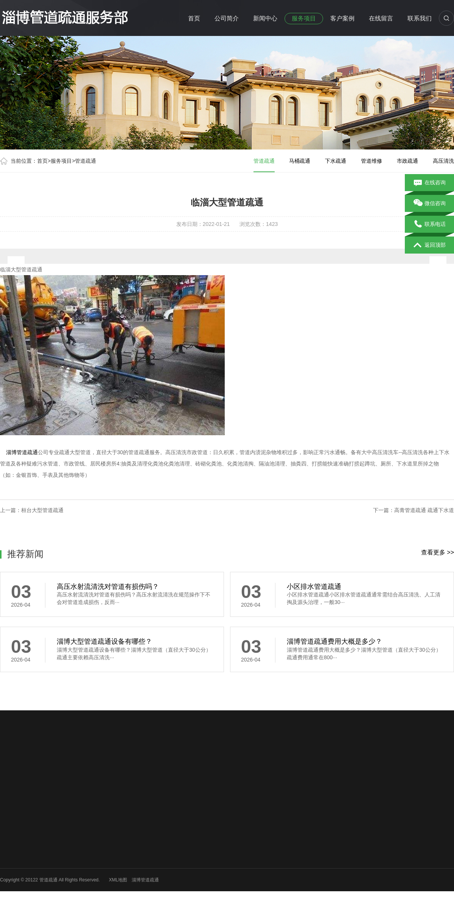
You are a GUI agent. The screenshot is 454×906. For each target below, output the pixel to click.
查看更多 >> (437, 552)
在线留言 (381, 18)
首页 (194, 18)
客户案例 (342, 18)
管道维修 (371, 161)
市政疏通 (407, 161)
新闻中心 (265, 18)
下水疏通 (335, 161)
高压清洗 (443, 161)
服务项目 (304, 18)
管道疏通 (85, 161)
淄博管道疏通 (22, 452)
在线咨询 (430, 182)
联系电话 (430, 224)
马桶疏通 (299, 161)
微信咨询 (430, 203)
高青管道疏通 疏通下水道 (424, 510)
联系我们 (419, 18)
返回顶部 (430, 245)
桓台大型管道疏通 (42, 510)
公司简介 (227, 18)
